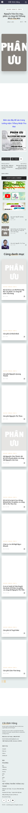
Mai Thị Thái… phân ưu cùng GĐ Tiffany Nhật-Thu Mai (7, 167)
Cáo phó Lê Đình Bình (11, 333)
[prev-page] (2, 681)
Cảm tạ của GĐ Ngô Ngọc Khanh (12, 545)
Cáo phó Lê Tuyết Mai (11, 630)
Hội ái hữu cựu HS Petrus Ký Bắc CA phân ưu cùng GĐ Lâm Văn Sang (18, 230)
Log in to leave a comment (14, 178)
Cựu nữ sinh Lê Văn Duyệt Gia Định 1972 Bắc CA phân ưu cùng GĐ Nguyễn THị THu (13, 588)
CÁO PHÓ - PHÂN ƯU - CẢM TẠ (14, 9)
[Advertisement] (14, 97)
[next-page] (5, 681)
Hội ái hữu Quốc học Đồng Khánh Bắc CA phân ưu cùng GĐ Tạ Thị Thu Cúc (14, 502)
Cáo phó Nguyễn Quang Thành (12, 375)
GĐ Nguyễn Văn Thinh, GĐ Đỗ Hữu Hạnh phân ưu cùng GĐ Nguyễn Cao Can (13, 458)
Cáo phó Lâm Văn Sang (11, 670)
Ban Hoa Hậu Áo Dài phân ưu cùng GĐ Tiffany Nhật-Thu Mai (21, 167)
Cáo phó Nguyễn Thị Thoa (18, 243)
